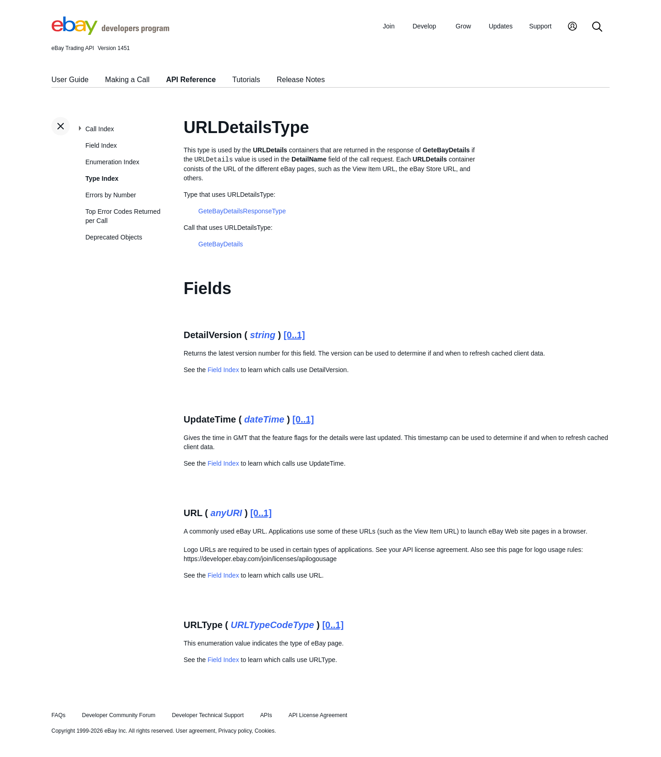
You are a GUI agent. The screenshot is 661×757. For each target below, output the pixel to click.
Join (389, 26)
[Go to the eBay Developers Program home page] (110, 32)
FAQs (58, 715)
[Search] (597, 27)
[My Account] (572, 27)
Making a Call (127, 79)
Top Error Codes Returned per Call (122, 216)
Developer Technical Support (207, 715)
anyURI (226, 513)
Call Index (99, 129)
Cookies (264, 731)
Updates (501, 26)
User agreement (195, 731)
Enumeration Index (112, 162)
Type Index (101, 178)
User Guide (70, 79)
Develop (424, 26)
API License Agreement (317, 715)
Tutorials (246, 79)
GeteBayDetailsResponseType (242, 211)
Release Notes (301, 79)
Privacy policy (235, 731)
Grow (463, 26)
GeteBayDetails (220, 244)
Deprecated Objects (113, 237)
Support (540, 26)
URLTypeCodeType (272, 625)
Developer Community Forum (119, 715)
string (263, 335)
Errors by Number (110, 195)
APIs (266, 715)
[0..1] (294, 335)
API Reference (191, 79)
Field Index (101, 145)
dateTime (264, 419)
